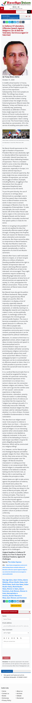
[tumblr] (23, 22)
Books (4, 688)
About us (20, 684)
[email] (20, 22)
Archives (19, 686)
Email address (7, 623)
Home (4, 684)
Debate (19, 688)
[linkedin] (12, 22)
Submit (6, 651)
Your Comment (7, 630)
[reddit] (18, 22)
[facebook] (4, 22)
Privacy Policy (6, 693)
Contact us (5, 686)
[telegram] (15, 22)
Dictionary (5, 691)
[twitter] (9, 22)
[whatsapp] (7, 22)
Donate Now (16, 605)
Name (4, 616)
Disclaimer (20, 691)
